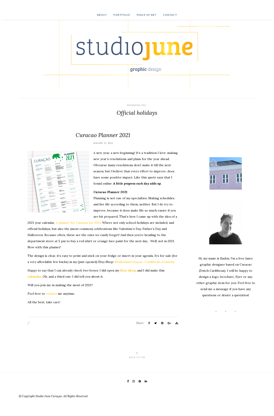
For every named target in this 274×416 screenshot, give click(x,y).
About (102, 14)
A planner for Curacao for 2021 (78, 223)
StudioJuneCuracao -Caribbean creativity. (145, 262)
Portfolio (122, 14)
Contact (170, 14)
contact (51, 294)
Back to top (137, 354)
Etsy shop (128, 270)
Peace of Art (146, 14)
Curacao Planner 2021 (103, 135)
